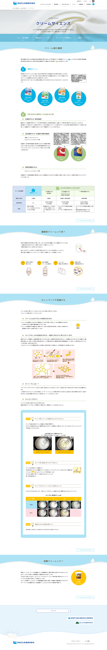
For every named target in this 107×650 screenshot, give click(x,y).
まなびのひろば (65, 4)
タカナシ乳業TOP (16, 8)
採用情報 (88, 4)
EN (93, 1)
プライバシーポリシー (76, 641)
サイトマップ (53, 610)
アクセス (85, 1)
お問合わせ (79, 1)
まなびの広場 (23, 8)
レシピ (73, 4)
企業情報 (81, 4)
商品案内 (56, 4)
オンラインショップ (46, 4)
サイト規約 (87, 641)
